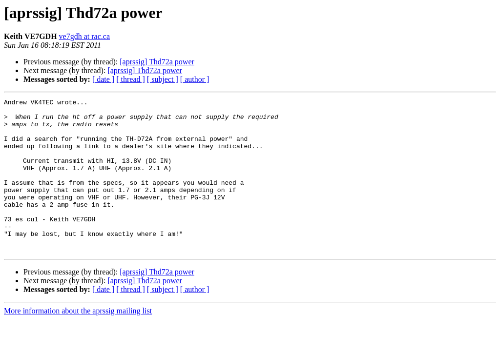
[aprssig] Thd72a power (157, 62)
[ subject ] (162, 79)
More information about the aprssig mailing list (78, 341)
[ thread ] (130, 79)
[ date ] (103, 79)
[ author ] (194, 79)
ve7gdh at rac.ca (84, 36)
